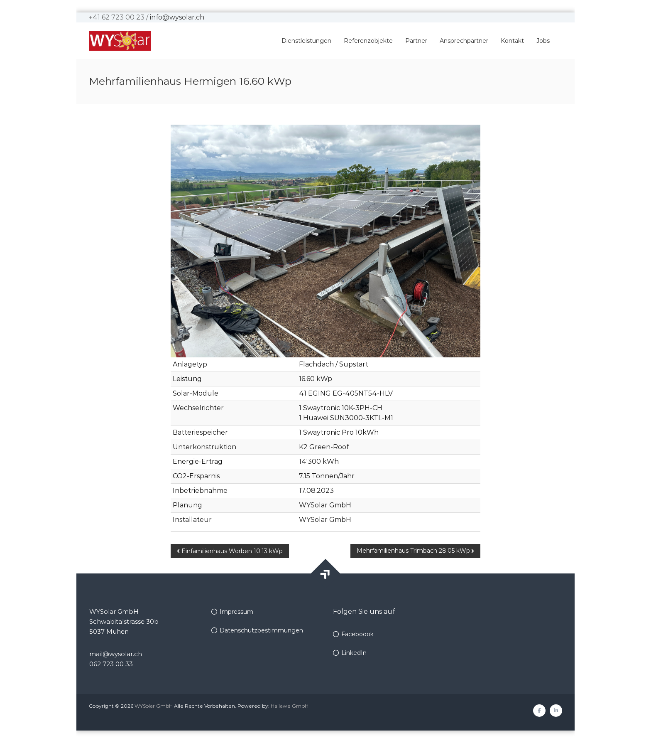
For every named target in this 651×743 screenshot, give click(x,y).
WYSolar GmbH (154, 706)
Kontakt (512, 40)
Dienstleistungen (306, 40)
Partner (416, 40)
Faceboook (357, 634)
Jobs (543, 40)
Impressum (236, 611)
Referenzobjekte (368, 40)
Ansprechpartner (464, 40)
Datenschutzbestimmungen (261, 630)
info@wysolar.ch (177, 17)
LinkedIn (354, 653)
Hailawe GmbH (289, 706)
